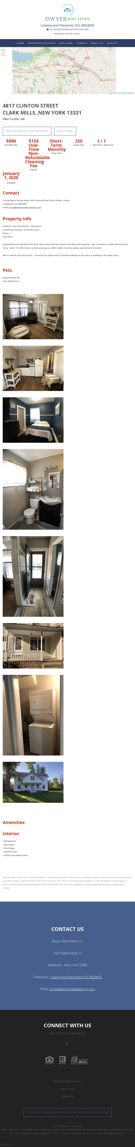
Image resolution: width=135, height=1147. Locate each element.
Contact (112, 43)
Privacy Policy (67, 1089)
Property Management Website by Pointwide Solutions (67, 1113)
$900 (11, 141)
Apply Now (66, 43)
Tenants (81, 43)
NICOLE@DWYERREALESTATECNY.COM (67, 29)
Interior (11, 834)
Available (11, 183)
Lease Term (56, 153)
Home (20, 43)
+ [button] (3, 50)
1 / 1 (101, 141)
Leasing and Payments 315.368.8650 (67, 25)
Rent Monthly (11, 145)
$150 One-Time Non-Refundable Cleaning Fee (33, 153)
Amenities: (14, 823)
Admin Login (67, 1096)
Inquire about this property (28, 131)
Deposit (33, 170)
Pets (7, 270)
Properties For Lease (42, 43)
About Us (97, 43)
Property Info (17, 219)
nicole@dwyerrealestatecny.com (25, 207)
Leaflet (111, 93)
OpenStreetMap (121, 93)
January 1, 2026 (11, 176)
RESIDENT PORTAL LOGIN (67, 34)
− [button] (3, 53)
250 (78, 141)
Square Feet (78, 145)
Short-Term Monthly (56, 145)
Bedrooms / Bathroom (101, 145)
